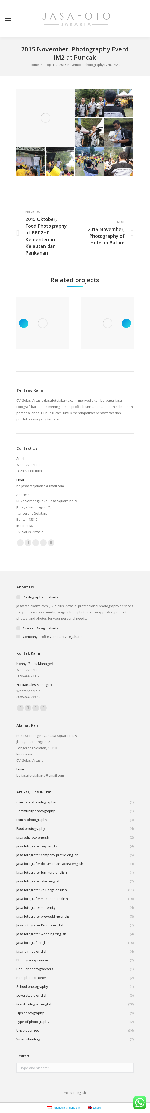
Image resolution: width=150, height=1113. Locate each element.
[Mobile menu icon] (8, 18)
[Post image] (42, 323)
